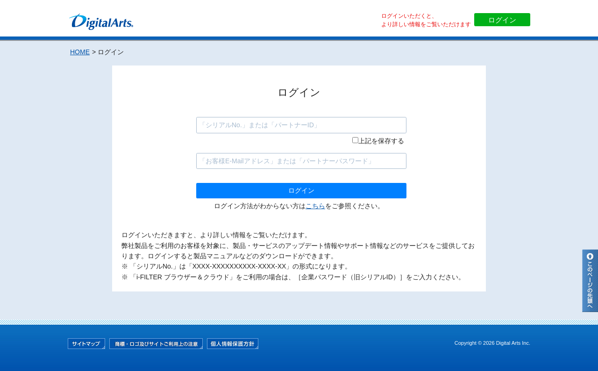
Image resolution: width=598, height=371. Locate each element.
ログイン (502, 20)
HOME (80, 52)
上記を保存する (381, 141)
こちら (315, 206)
